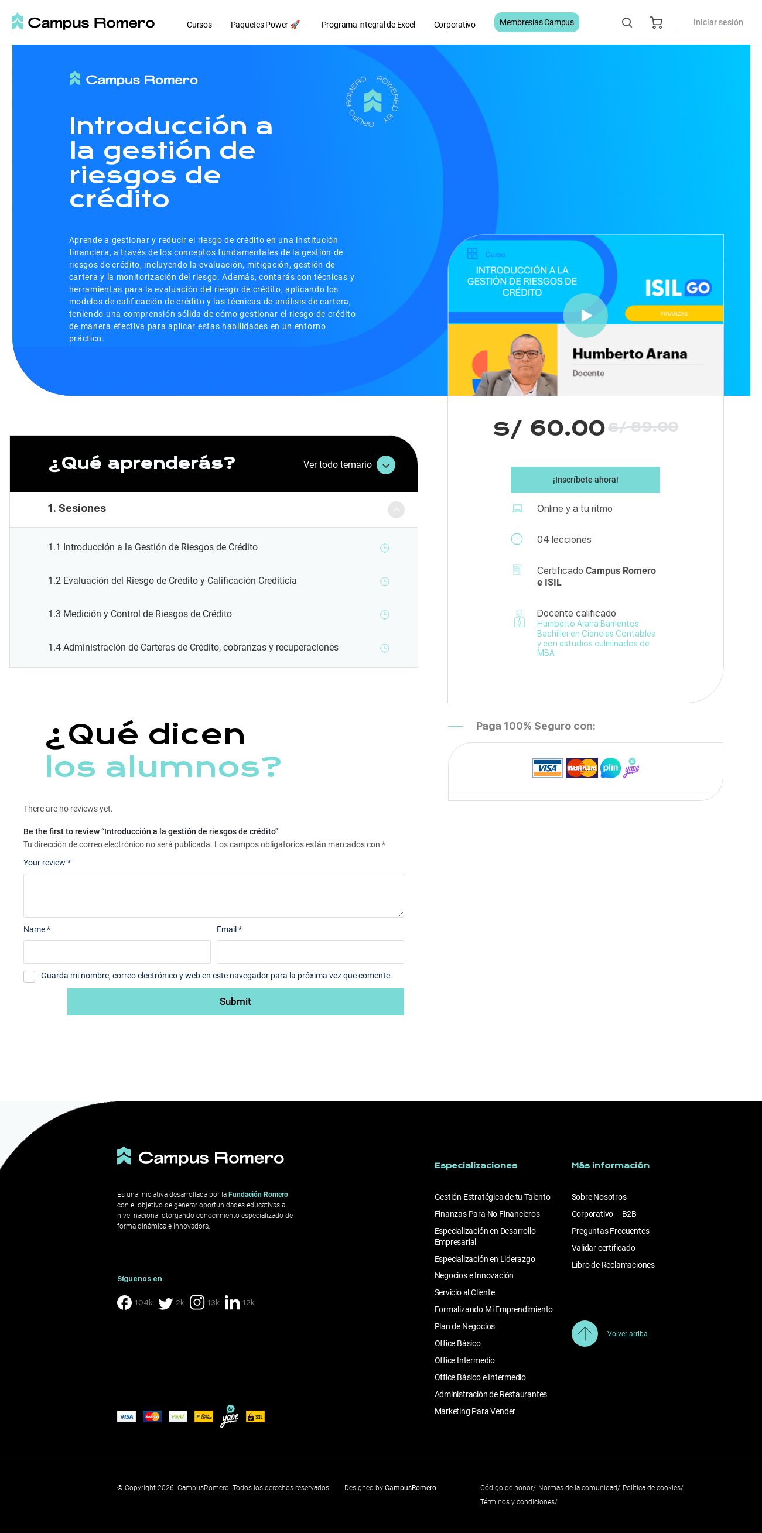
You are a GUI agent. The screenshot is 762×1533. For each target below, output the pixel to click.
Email (229, 929)
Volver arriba (627, 1334)
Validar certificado (603, 1248)
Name (36, 929)
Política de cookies (653, 1488)
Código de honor (508, 1488)
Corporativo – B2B (604, 1214)
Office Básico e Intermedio (481, 1377)
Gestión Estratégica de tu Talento (493, 1197)
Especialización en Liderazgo (485, 1259)
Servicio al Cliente (465, 1292)
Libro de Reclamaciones (613, 1264)
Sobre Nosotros (599, 1197)
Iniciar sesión (718, 22)
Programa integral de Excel (368, 24)
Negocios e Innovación (474, 1275)
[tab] (214, 510)
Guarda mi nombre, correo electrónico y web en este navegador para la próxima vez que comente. (216, 975)
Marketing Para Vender (475, 1411)
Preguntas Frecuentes (611, 1231)
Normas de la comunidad (579, 1488)
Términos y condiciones (519, 1502)
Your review (47, 862)
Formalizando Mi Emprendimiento (494, 1309)
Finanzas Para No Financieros (487, 1214)
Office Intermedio (465, 1360)
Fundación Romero (258, 1194)
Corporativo (455, 24)
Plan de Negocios (465, 1326)
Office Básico (458, 1343)
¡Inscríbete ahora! (586, 482)
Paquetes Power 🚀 (265, 24)
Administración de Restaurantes (491, 1394)
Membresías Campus (537, 22)
